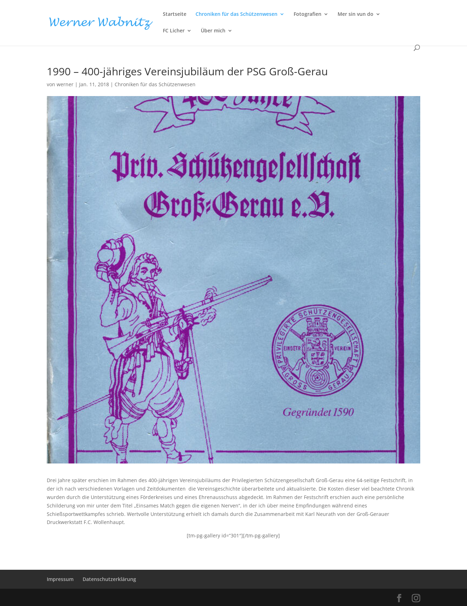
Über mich (213, 31)
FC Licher (174, 31)
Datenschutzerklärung (109, 579)
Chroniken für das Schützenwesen (236, 14)
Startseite (174, 14)
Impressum (60, 579)
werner (65, 84)
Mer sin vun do (355, 14)
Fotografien (307, 14)
